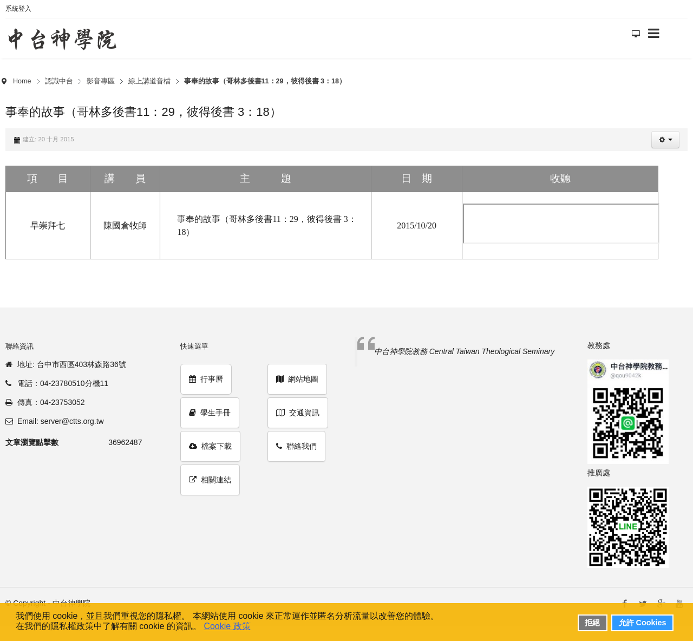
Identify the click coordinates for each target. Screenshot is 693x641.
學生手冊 (210, 412)
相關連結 (210, 479)
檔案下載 (210, 446)
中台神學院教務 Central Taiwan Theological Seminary (464, 351)
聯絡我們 (296, 446)
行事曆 (206, 379)
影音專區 (101, 81)
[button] (665, 139)
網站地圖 (297, 379)
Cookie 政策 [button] (227, 626)
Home (22, 81)
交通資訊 (297, 412)
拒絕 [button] (592, 622)
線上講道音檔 (149, 81)
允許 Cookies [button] (642, 622)
